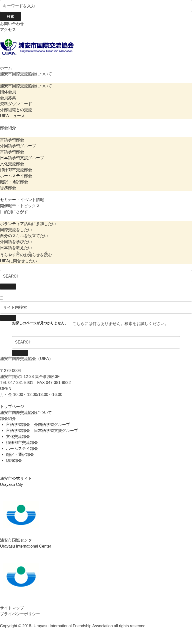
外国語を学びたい (16, 242)
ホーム (6, 68)
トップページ (12, 406)
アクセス (8, 29)
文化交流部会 (12, 164)
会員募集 (8, 98)
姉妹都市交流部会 (16, 170)
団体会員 (8, 92)
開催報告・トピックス (20, 206)
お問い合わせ (12, 23)
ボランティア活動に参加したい (28, 224)
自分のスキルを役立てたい (24, 236)
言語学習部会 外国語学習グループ (38, 424)
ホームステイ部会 (16, 176)
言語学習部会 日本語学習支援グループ (42, 430)
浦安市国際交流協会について (26, 86)
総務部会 (8, 188)
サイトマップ (12, 608)
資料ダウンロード (16, 104)
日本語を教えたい (16, 248)
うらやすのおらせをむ (26, 255)
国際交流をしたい (16, 230)
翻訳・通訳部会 (14, 182)
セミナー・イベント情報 (22, 200)
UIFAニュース (12, 116)
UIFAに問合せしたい (18, 261)
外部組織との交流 (16, 110)
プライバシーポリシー (20, 614)
